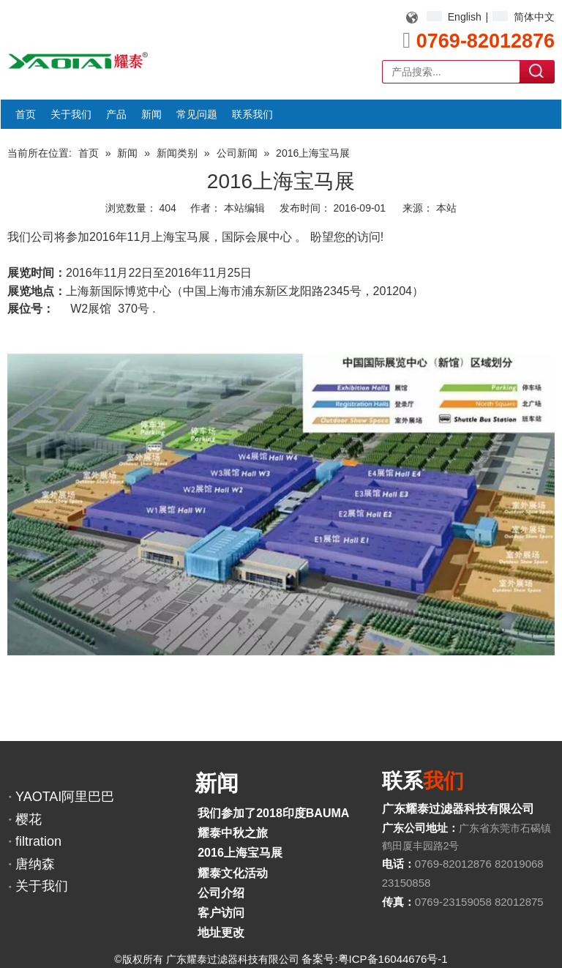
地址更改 (221, 932)
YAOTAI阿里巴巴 (64, 796)
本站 (446, 208)
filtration (38, 841)
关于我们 (41, 886)
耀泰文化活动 (233, 873)
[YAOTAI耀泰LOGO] (78, 60)
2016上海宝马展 (240, 852)
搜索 (537, 71)
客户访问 (221, 912)
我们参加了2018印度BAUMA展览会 (291, 813)
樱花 (28, 819)
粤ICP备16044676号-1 (393, 959)
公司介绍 (221, 893)
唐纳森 (35, 864)
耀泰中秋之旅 (233, 833)
